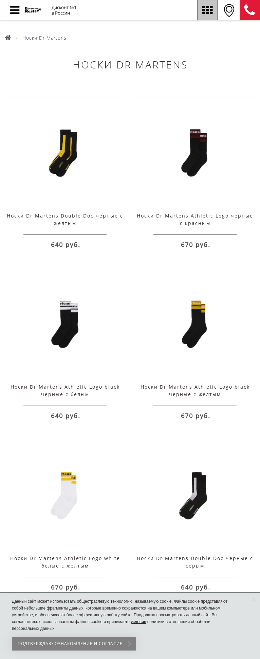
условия (138, 621)
